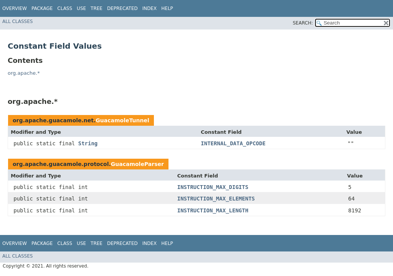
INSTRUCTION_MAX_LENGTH (212, 210)
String (88, 143)
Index (149, 8)
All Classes (17, 21)
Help (167, 8)
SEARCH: (303, 23)
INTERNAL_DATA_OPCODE (233, 143)
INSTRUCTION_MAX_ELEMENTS (216, 199)
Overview (14, 8)
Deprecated (122, 8)
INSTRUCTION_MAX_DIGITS (212, 187)
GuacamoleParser (137, 164)
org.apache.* (24, 73)
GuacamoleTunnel (122, 120)
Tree (96, 8)
